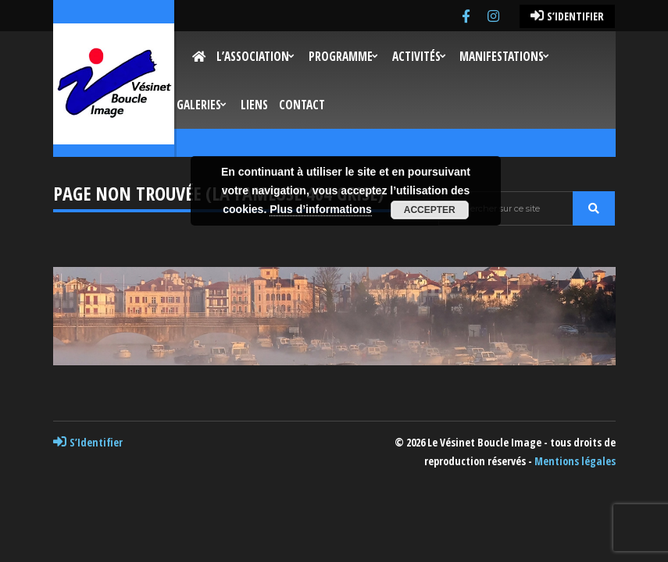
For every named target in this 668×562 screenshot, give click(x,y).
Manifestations (501, 56)
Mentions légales (575, 461)
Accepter (429, 210)
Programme (341, 56)
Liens (254, 105)
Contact (302, 105)
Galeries (199, 105)
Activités (416, 56)
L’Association (252, 56)
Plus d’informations (321, 209)
